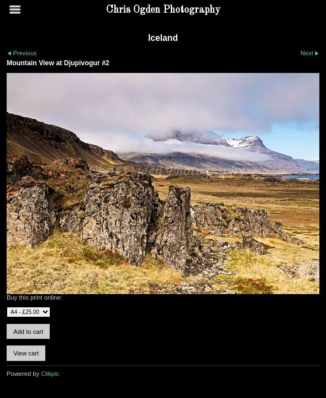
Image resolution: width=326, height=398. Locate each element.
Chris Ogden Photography (163, 10)
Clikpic (50, 373)
